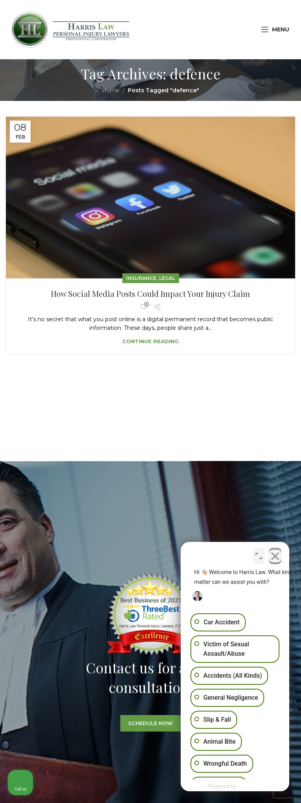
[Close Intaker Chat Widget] (275, 554)
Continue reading (150, 341)
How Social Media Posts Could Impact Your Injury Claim (150, 293)
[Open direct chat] (258, 554)
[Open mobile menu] (275, 29)
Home (111, 90)
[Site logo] (70, 29)
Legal (167, 278)
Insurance (141, 278)
